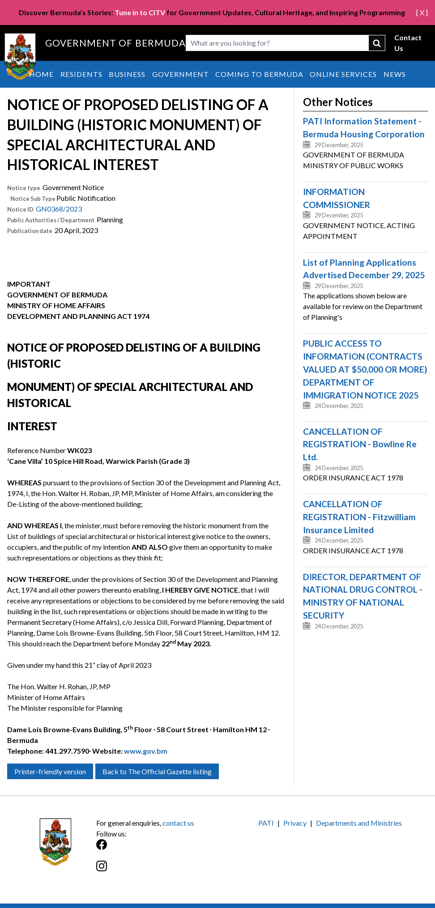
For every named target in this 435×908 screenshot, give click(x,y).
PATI (266, 823)
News (395, 74)
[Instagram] (157, 871)
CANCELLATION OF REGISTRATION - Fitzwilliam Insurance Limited (359, 517)
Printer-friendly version (50, 771)
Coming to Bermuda (259, 74)
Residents (81, 74)
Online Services (343, 74)
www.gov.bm (145, 751)
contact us (178, 823)
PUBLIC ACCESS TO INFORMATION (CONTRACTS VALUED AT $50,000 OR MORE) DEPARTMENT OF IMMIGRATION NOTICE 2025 (365, 369)
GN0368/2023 (59, 208)
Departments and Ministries (359, 823)
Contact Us (408, 42)
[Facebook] (157, 849)
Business (127, 74)
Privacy (295, 823)
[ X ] (422, 12)
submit (377, 43)
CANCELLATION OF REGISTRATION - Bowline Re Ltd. (360, 444)
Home (41, 74)
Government (180, 74)
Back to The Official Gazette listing (157, 771)
